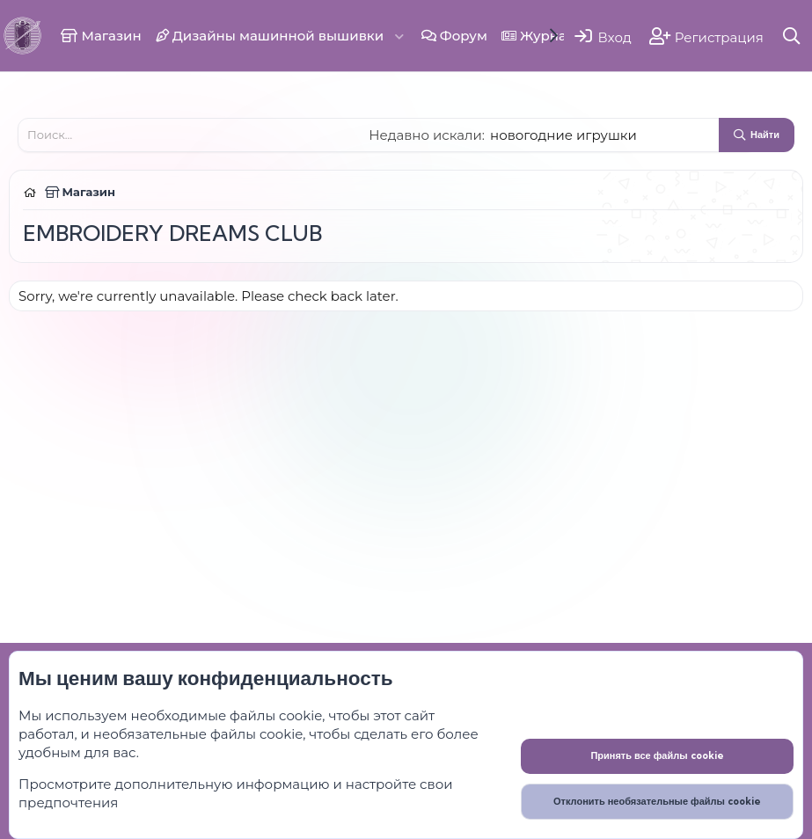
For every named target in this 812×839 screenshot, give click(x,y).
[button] (399, 36)
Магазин (101, 35)
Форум (454, 35)
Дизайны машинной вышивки (270, 35)
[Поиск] (792, 35)
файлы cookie (276, 715)
